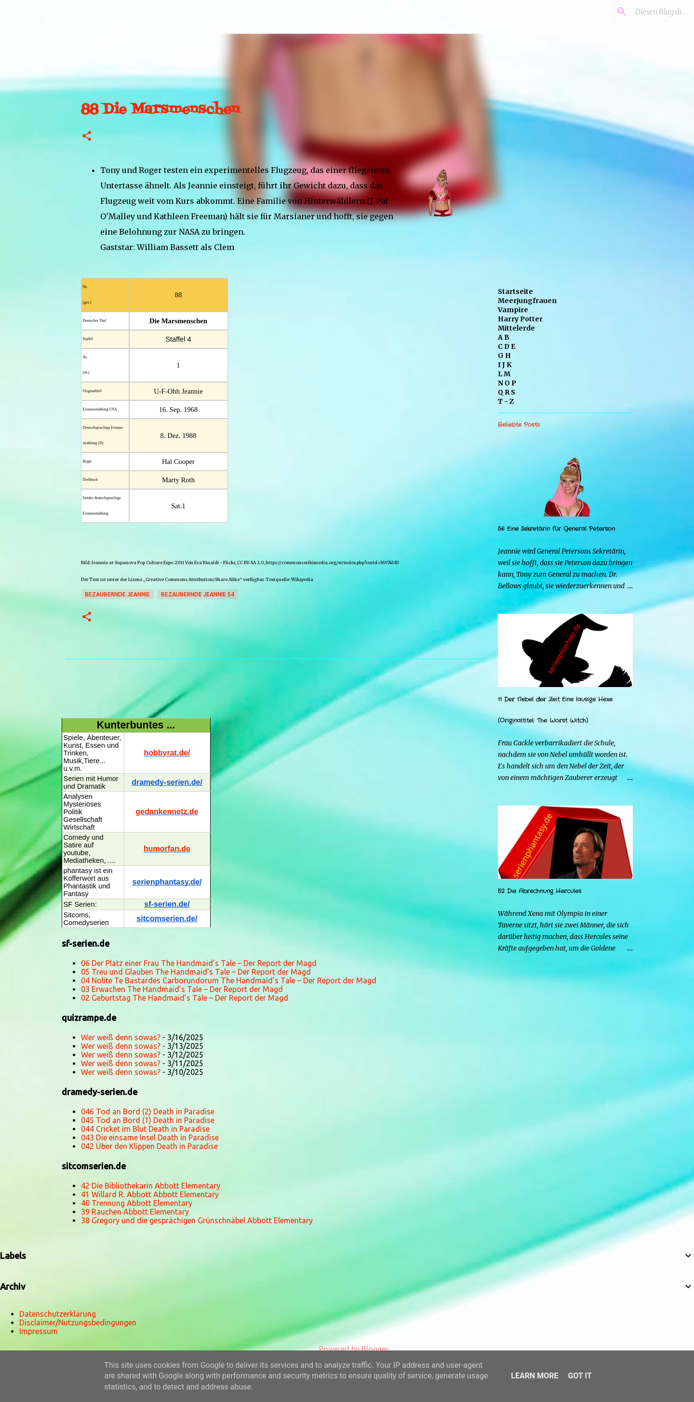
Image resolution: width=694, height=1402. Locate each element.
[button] (87, 136)
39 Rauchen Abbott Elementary (135, 1211)
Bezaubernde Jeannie (117, 594)
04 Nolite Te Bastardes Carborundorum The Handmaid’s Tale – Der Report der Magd (228, 980)
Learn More (534, 1375)
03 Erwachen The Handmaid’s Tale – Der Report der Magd (182, 989)
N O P (507, 383)
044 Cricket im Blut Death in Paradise (145, 1128)
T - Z (506, 401)
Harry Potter (520, 319)
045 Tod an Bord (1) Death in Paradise (147, 1120)
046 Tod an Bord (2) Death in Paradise (147, 1111)
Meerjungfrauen (527, 300)
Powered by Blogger (347, 1349)
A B (503, 337)
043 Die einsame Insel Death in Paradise (150, 1137)
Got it (579, 1375)
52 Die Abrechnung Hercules (539, 891)
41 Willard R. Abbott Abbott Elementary (150, 1194)
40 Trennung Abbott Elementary (136, 1203)
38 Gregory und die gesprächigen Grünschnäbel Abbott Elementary (197, 1220)
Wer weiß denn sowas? (120, 1037)
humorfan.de (167, 849)
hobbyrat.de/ (167, 753)
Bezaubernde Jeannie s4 (197, 594)
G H (504, 355)
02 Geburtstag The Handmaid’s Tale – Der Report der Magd (184, 997)
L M (504, 374)
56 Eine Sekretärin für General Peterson (556, 529)
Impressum (38, 1331)
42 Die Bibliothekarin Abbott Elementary (150, 1185)
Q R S (506, 392)
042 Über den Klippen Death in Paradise (149, 1146)
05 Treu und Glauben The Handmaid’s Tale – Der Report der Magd (196, 971)
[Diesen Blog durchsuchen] (635, 11)
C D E (506, 346)
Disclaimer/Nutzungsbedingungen (77, 1322)
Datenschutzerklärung (57, 1313)
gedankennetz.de (167, 811)
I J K (505, 364)
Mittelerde (516, 328)
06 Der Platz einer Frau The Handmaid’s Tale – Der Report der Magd (199, 963)
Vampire (513, 309)
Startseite (515, 291)
